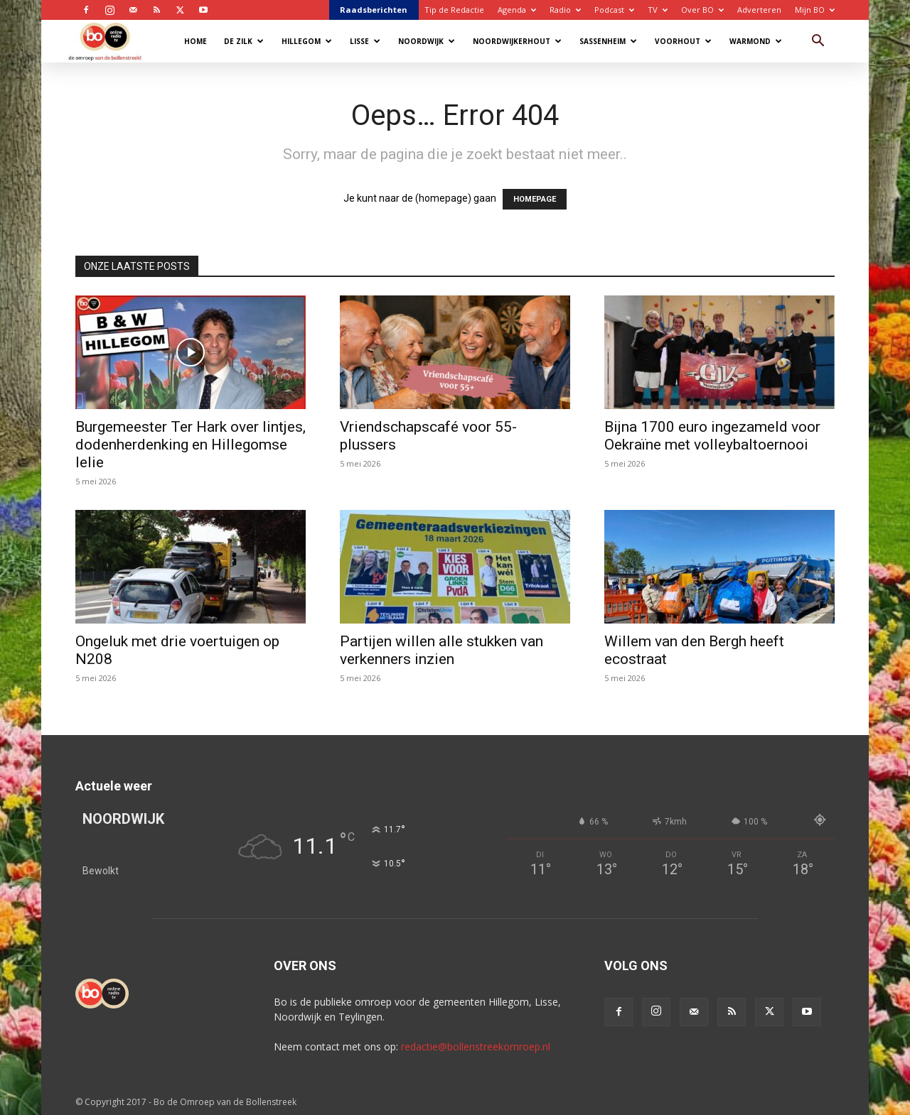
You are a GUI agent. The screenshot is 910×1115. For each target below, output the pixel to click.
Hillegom (307, 41)
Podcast (614, 9)
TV (658, 9)
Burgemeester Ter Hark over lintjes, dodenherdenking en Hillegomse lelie (190, 444)
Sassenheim (608, 41)
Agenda (517, 9)
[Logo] (112, 41)
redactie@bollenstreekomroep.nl (475, 1046)
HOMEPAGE (534, 199)
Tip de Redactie (454, 9)
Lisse (365, 41)
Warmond (755, 41)
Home (195, 41)
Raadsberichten (373, 9)
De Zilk (244, 41)
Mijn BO (815, 9)
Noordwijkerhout (517, 41)
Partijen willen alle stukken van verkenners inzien (441, 650)
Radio (565, 9)
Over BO (702, 9)
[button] (818, 42)
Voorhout (683, 41)
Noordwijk (426, 41)
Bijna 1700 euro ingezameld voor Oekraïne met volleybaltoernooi (712, 435)
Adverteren (759, 9)
